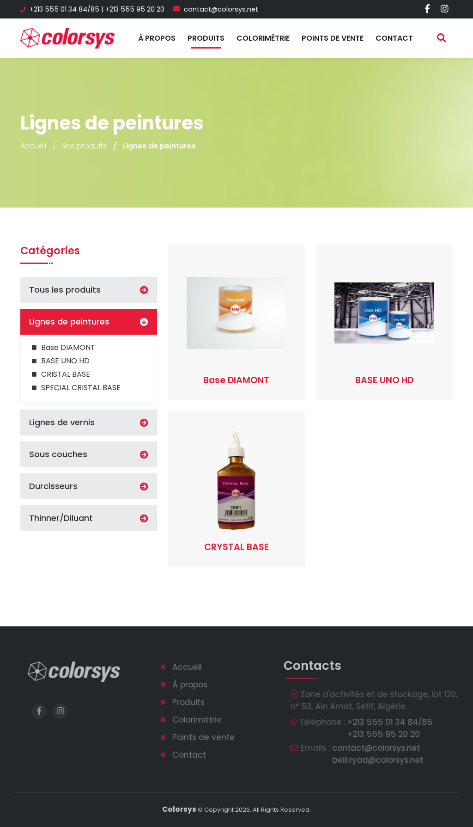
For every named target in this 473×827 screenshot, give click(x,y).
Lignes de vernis (62, 422)
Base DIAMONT (68, 347)
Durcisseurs (53, 486)
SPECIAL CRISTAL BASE (81, 387)
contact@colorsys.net (216, 9)
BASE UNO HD (65, 360)
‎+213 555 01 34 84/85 (64, 9)
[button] (143, 322)
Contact (394, 38)
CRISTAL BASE (65, 374)
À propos (157, 38)
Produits (206, 38)
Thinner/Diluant (61, 518)
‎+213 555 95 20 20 (134, 9)
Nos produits (84, 146)
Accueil (33, 146)
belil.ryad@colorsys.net (386, 760)
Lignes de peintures (69, 322)
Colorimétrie (263, 38)
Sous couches (58, 454)
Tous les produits (65, 290)
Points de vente (333, 38)
